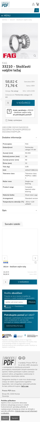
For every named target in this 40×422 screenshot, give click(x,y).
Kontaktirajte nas (14, 326)
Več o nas (24, 386)
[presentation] (4, 258)
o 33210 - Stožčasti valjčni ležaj (23, 112)
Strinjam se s (9, 306)
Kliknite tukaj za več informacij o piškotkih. (19, 412)
